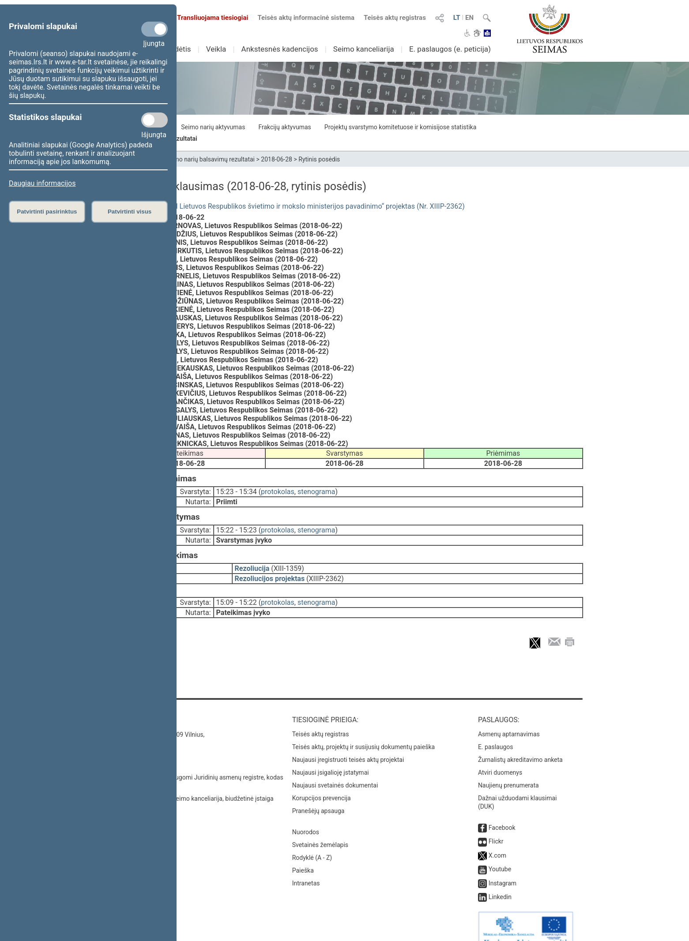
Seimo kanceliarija (363, 49)
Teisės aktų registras (395, 18)
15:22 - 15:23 (236, 526)
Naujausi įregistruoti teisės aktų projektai (348, 743)
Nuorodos (305, 816)
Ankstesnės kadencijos (279, 49)
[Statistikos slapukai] (154, 119)
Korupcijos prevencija (321, 782)
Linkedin (500, 881)
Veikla (216, 49)
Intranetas (306, 867)
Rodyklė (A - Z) (312, 841)
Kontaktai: (126, 704)
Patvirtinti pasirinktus (47, 211)
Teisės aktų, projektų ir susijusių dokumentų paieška (363, 731)
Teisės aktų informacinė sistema (305, 18)
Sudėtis (178, 49)
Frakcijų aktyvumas (284, 127)
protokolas (277, 490)
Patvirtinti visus (129, 211)
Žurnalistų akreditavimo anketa (520, 743)
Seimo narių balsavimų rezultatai (210, 159)
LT (456, 18)
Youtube (500, 853)
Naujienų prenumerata (508, 769)
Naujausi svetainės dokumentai (335, 769)
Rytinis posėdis (319, 159)
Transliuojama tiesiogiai (207, 18)
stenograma (316, 490)
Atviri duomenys (500, 756)
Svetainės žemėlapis (320, 828)
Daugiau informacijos (42, 183)
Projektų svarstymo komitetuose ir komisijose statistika (400, 127)
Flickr (496, 825)
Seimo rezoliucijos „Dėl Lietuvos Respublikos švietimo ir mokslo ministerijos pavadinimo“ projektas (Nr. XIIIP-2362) (285, 206)
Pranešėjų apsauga (318, 795)
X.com (497, 839)
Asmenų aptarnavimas (509, 718)
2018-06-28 (276, 159)
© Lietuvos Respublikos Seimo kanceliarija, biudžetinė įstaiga (190, 782)
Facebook (502, 811)
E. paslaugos (495, 731)
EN (469, 18)
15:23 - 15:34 (236, 490)
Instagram (502, 867)
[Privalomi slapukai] (154, 29)
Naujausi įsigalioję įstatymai (330, 756)
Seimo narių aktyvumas (213, 127)
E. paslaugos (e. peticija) (450, 49)
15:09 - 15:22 (236, 593)
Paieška (303, 854)
